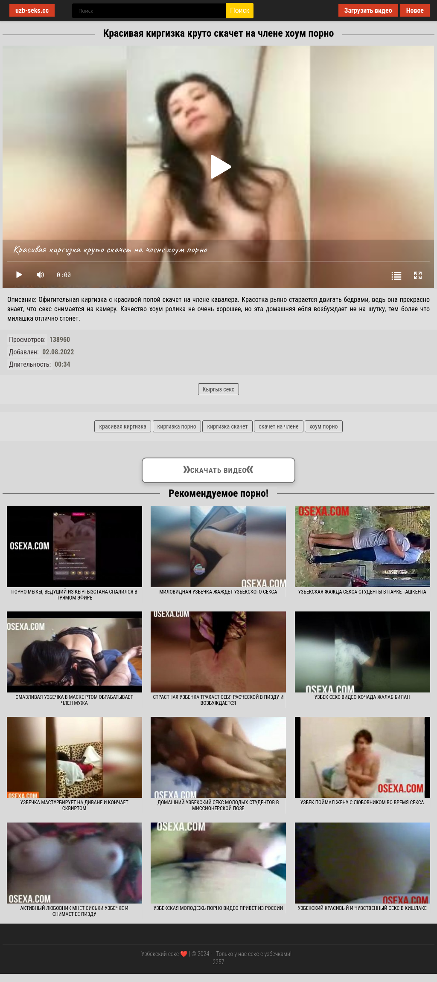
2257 (218, 962)
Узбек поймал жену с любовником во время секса (362, 802)
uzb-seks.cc (32, 10)
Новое (415, 10)
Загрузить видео (368, 10)
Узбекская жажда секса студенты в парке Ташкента (362, 592)
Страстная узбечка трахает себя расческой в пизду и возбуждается (218, 700)
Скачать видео (218, 469)
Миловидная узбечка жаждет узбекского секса (218, 592)
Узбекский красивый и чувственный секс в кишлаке (362, 908)
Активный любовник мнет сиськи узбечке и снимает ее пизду (74, 911)
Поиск (239, 10)
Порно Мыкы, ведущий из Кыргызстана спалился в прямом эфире (74, 595)
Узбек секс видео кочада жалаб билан (362, 697)
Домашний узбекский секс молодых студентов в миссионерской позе (218, 805)
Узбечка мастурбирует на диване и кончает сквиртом (74, 805)
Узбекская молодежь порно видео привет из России (218, 908)
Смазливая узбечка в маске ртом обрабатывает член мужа (74, 700)
